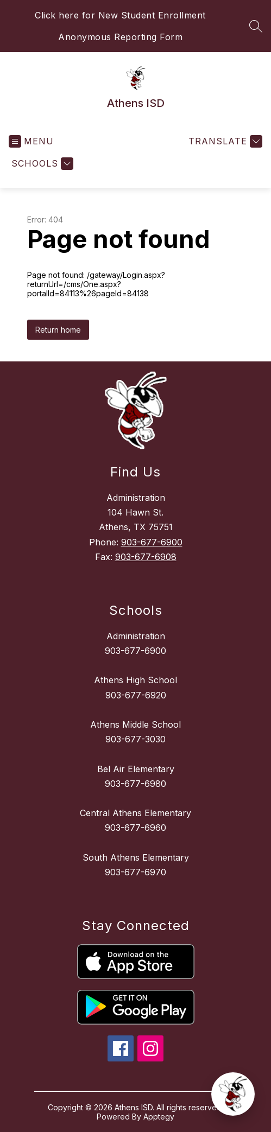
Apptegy (158, 1116)
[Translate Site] (224, 141)
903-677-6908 (146, 556)
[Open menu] (31, 141)
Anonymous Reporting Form (120, 36)
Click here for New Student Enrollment (120, 15)
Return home (58, 329)
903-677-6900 (151, 542)
